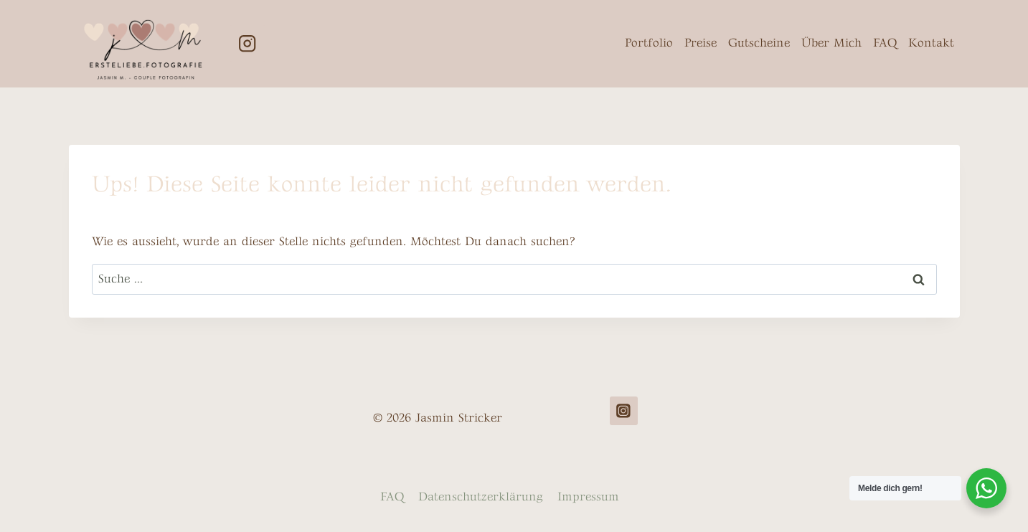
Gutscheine (759, 43)
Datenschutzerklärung (480, 497)
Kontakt (931, 43)
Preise (700, 43)
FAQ (885, 43)
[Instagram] (248, 43)
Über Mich (831, 43)
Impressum (588, 497)
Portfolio (649, 43)
